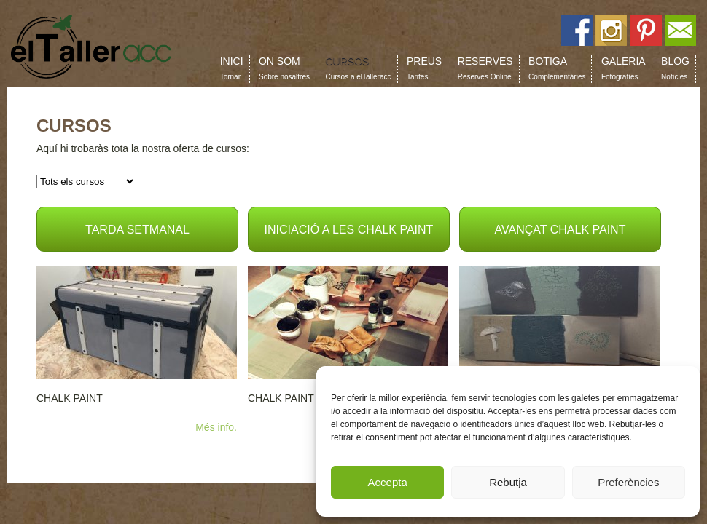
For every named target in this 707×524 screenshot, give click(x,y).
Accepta (387, 482)
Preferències (628, 482)
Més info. (216, 427)
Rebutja (508, 482)
